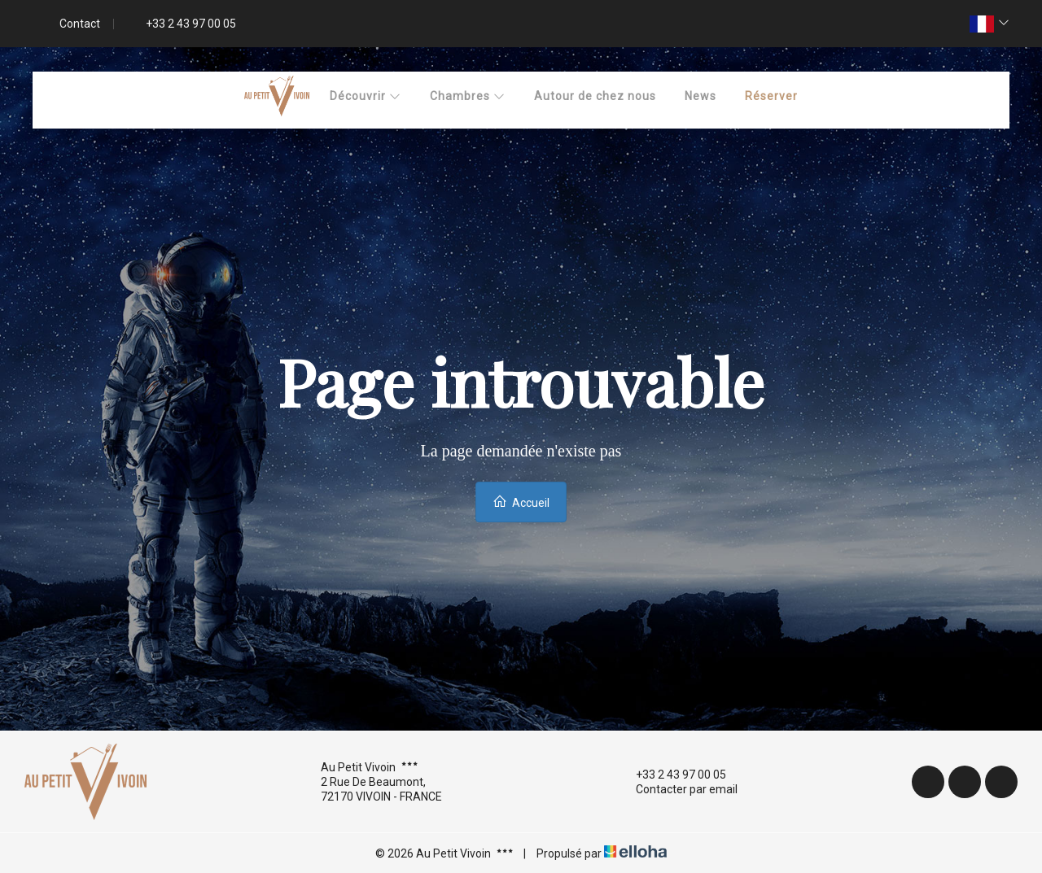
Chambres (468, 96)
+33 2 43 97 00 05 (671, 774)
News (700, 96)
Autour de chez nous (595, 96)
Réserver (771, 96)
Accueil (521, 501)
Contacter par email (677, 789)
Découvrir (365, 96)
